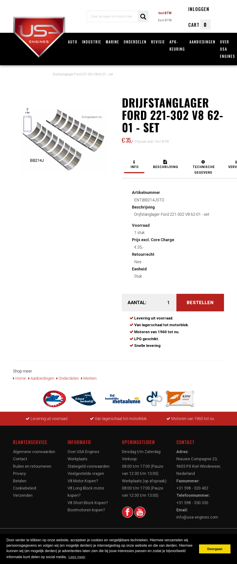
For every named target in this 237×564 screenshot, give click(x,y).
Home (19, 378)
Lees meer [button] (77, 557)
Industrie (91, 42)
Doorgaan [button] (214, 549)
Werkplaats (78, 458)
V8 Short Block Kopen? (88, 502)
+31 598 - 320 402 (192, 488)
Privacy (19, 473)
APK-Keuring (177, 45)
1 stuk (141, 229)
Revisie (158, 42)
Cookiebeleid (24, 488)
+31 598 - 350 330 (192, 502)
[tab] (134, 164)
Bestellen (200, 302)
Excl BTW (165, 20)
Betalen (19, 481)
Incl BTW (164, 13)
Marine (112, 42)
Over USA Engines (83, 451)
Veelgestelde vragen (86, 473)
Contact (20, 458)
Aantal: (136, 302)
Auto (72, 42)
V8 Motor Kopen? (83, 481)
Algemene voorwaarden (34, 451)
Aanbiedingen (202, 42)
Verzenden (23, 495)
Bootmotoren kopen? (86, 510)
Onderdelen (135, 42)
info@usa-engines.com (197, 517)
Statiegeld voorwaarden (89, 466)
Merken (89, 378)
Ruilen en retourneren (32, 466)
